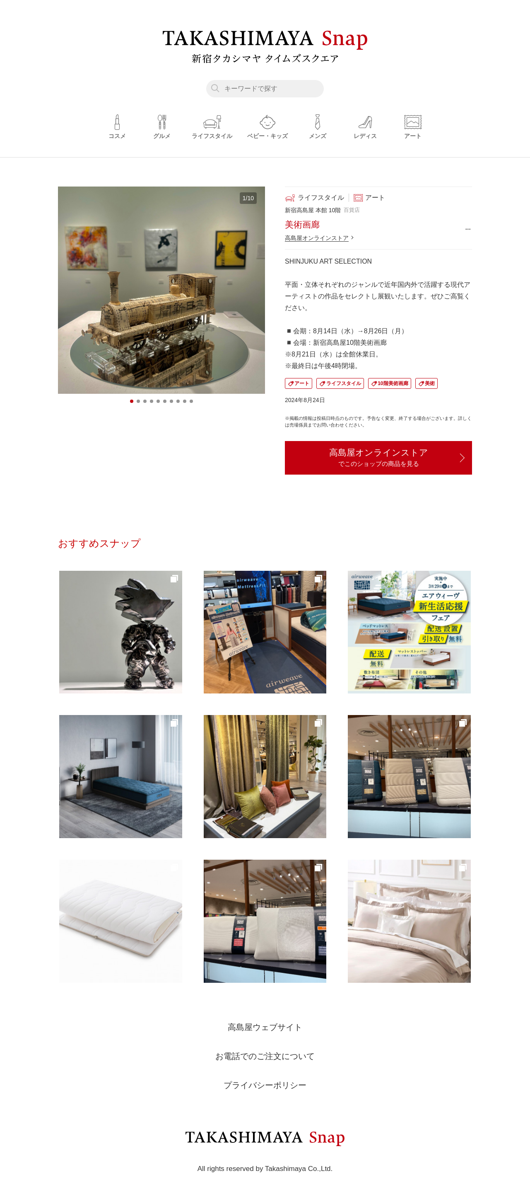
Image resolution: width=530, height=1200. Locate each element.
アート (301, 383)
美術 (430, 383)
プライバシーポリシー (265, 1085)
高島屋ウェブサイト (265, 1027)
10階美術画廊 (393, 383)
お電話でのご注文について (265, 1056)
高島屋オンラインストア (317, 238)
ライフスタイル (343, 383)
